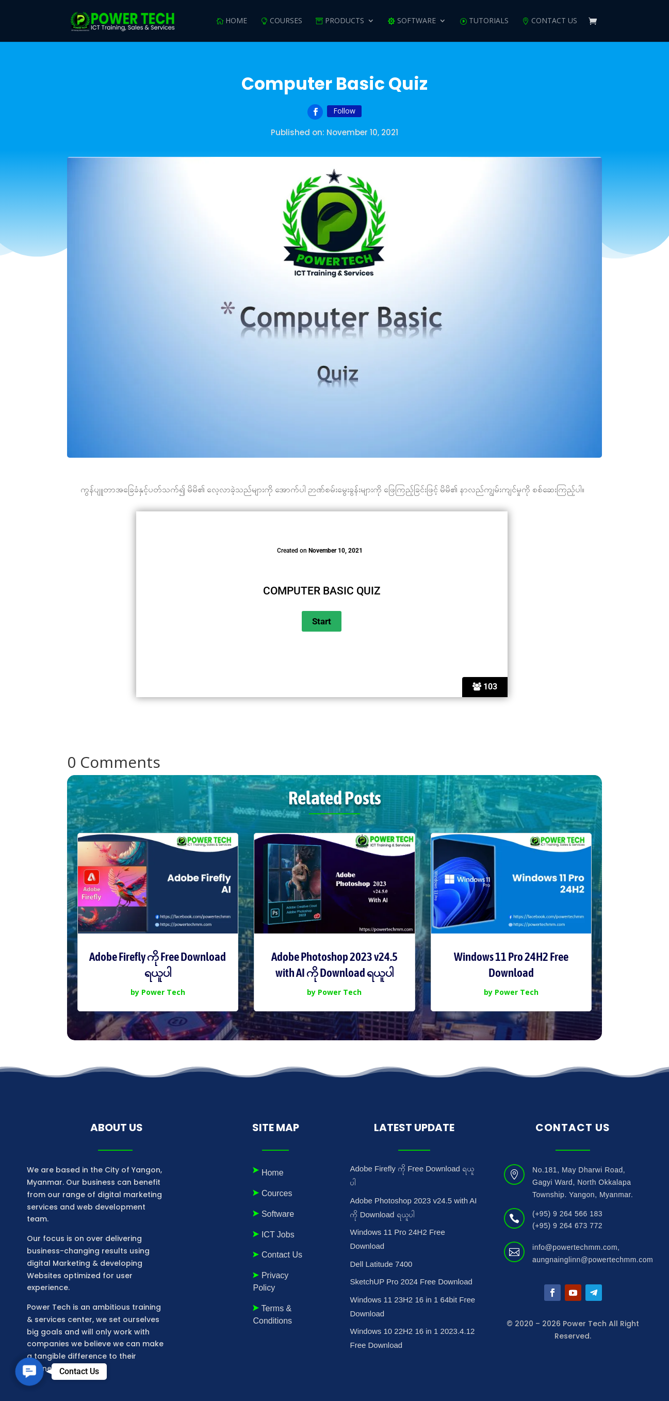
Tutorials (489, 21)
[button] (29, 1372)
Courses (286, 21)
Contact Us (554, 21)
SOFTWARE (416, 21)
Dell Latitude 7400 (381, 1264)
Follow (344, 111)
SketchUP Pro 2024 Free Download (411, 1281)
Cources (277, 1193)
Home (236, 21)
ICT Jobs (278, 1234)
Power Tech (163, 992)
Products (344, 21)
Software (278, 1214)
